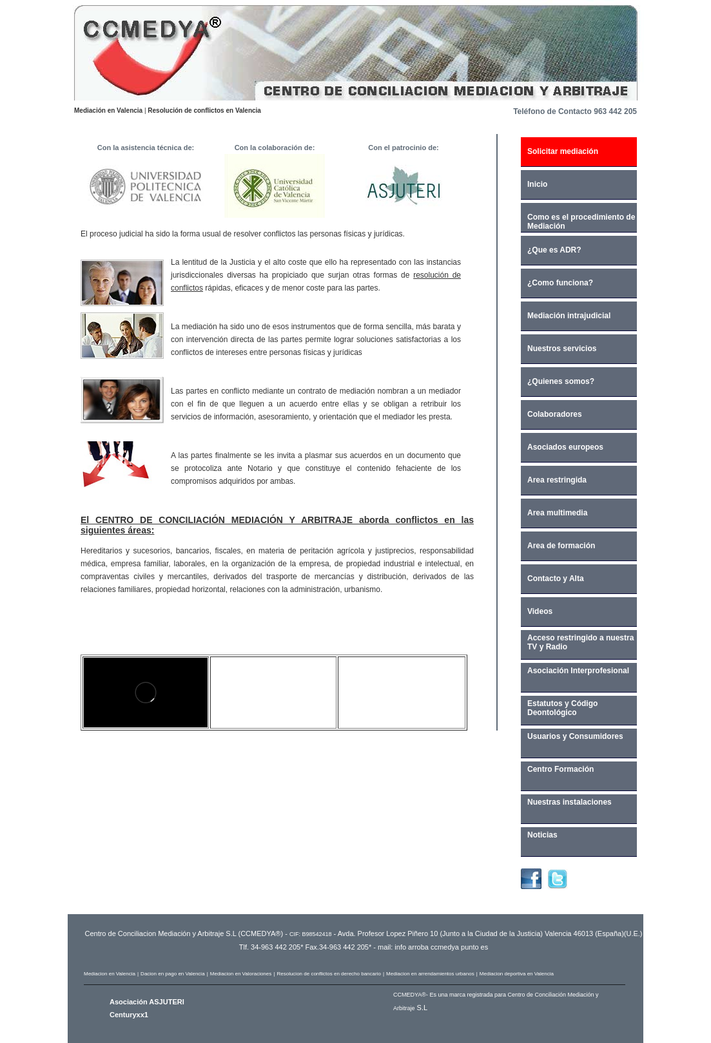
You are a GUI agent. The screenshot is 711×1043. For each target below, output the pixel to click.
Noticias (542, 834)
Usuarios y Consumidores (575, 736)
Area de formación (561, 545)
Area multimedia (557, 512)
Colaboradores (554, 414)
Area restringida (557, 479)
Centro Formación (560, 769)
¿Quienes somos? (560, 381)
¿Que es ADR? (554, 249)
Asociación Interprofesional (578, 670)
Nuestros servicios (561, 348)
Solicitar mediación (562, 151)
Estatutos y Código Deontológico (562, 708)
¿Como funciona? (560, 282)
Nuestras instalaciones (569, 802)
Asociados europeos (565, 447)
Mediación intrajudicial (568, 315)
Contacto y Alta (555, 578)
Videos (539, 611)
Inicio (537, 184)
